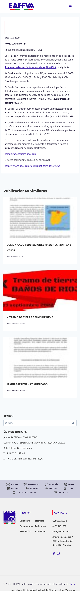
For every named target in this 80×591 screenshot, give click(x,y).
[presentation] (40, 217)
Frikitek (71, 584)
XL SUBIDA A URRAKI (14, 453)
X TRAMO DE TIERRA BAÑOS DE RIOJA (30, 317)
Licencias (39, 520)
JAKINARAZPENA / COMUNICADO (27, 384)
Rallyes (12, 484)
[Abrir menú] (70, 5)
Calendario (25, 520)
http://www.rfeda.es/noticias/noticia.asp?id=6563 (30, 67)
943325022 (59, 520)
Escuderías (25, 531)
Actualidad (40, 531)
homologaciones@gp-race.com (20, 154)
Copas (68, 489)
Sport (68, 484)
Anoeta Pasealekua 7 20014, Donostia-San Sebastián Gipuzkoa (62, 541)
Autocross (32, 488)
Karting (50, 488)
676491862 (59, 526)
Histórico (61, 493)
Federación (40, 526)
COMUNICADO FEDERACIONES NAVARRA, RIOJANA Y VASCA (34, 442)
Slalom (12, 489)
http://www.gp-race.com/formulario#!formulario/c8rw (32, 166)
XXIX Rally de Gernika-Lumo (17, 448)
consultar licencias (24, 493)
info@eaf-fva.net (60, 531)
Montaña (51, 484)
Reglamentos (26, 526)
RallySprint (31, 484)
